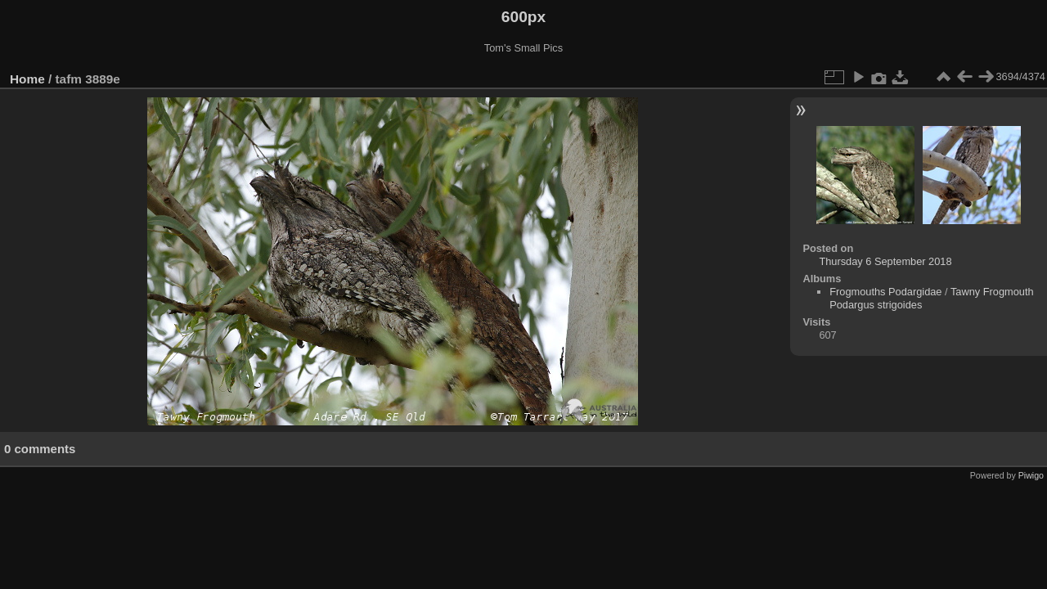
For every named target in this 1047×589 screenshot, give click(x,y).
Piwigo (1031, 475)
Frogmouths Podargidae (885, 292)
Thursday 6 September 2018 (885, 261)
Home (27, 79)
